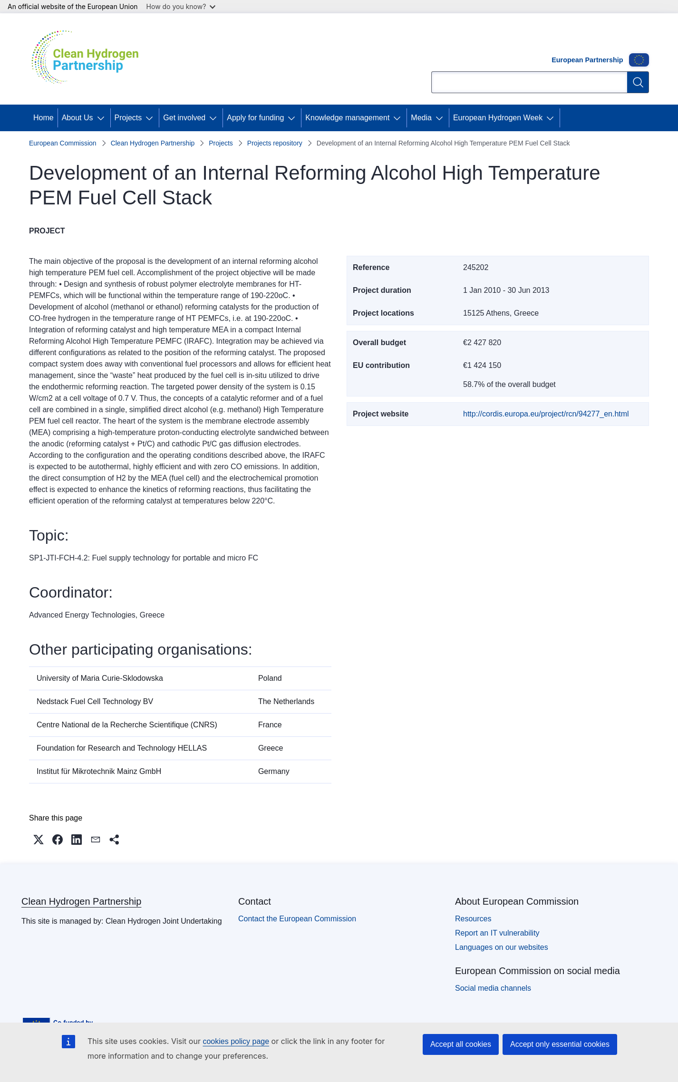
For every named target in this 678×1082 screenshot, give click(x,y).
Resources (473, 919)
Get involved (184, 118)
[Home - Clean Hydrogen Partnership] (88, 59)
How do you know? (181, 6)
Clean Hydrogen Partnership (153, 143)
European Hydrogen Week (497, 118)
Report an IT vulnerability (497, 933)
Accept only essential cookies (560, 1044)
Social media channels (493, 988)
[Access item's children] (102, 118)
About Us (77, 118)
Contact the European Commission (297, 919)
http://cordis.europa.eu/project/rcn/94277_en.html (546, 414)
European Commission (63, 143)
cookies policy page (236, 1041)
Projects (128, 118)
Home (43, 118)
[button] (38, 839)
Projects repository (274, 143)
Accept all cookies (460, 1044)
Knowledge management (347, 118)
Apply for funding (255, 118)
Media (421, 118)
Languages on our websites (501, 947)
